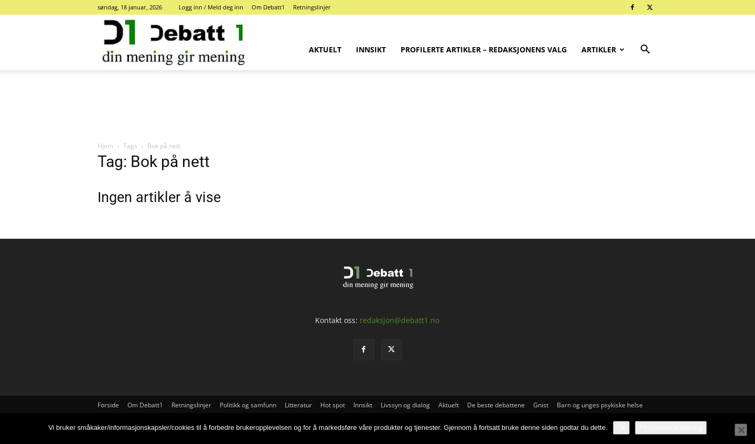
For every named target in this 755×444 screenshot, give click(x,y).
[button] (644, 51)
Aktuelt (325, 49)
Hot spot (332, 405)
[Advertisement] (377, 106)
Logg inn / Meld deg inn (211, 7)
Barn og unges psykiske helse (600, 405)
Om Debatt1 (268, 7)
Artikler (602, 49)
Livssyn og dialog (405, 405)
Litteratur (298, 405)
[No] (741, 430)
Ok (621, 427)
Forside (108, 405)
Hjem (105, 145)
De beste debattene (496, 405)
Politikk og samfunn (248, 405)
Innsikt (371, 49)
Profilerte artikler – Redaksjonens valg (484, 49)
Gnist (540, 405)
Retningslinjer (312, 7)
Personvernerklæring (671, 427)
